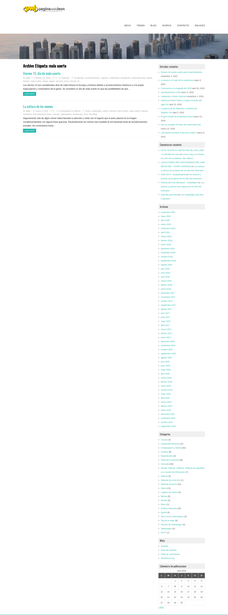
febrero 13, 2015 (43, 78)
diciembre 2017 (168, 293)
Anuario (164, 440)
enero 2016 (166, 386)
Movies (164, 500)
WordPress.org (167, 558)
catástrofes (115, 78)
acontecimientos (92, 78)
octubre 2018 (167, 256)
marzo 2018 (166, 281)
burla (88, 111)
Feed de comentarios (170, 554)
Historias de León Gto (170, 480)
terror (66, 81)
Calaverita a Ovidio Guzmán (173, 96)
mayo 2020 (166, 216)
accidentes (79, 78)
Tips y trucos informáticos (172, 516)
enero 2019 (166, 244)
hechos (26, 81)
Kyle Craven (122, 111)
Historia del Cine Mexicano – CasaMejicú (179, 182)
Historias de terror (169, 484)
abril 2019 (165, 232)
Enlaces (200, 25)
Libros (163, 488)
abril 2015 (165, 398)
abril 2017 (165, 325)
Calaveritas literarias (170, 444)
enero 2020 (166, 224)
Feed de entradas (169, 550)
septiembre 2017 (168, 305)
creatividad (96, 111)
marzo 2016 (166, 378)
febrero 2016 (166, 382)
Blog (153, 25)
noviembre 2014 (168, 418)
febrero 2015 (166, 406)
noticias (56, 114)
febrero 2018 (166, 285)
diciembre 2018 (168, 248)
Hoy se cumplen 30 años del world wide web (181, 124)
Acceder (164, 546)
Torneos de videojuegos (171, 524)
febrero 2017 (166, 333)
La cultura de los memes (38, 106)
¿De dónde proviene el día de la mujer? (178, 133)
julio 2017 (165, 313)
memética (27, 114)
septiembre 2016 (168, 353)
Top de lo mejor (168, 520)
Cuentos (164, 452)
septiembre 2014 (168, 426)
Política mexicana (169, 508)
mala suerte (36, 81)
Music (163, 504)
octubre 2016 (167, 349)
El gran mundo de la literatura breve (177, 116)
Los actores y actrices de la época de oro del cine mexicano (182, 186)
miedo (45, 81)
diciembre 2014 (168, 414)
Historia (164, 476)
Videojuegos (166, 528)
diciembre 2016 (168, 341)
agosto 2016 (166, 357)
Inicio (127, 25)
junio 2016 (165, 365)
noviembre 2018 (168, 252)
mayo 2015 (166, 394)
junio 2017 (165, 317)
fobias (149, 78)
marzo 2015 (166, 402)
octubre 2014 (167, 422)
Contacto (183, 25)
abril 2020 (165, 220)
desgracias (125, 78)
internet (112, 111)
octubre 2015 (167, 390)
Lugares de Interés (169, 492)
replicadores (66, 114)
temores (59, 81)
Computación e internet (70, 111)
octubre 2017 (167, 301)
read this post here (169, 195)
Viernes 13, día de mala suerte (41, 73)
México (164, 496)
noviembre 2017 (168, 297)
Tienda (141, 25)
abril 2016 (165, 374)
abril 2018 (165, 277)
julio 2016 (165, 361)
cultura (105, 111)
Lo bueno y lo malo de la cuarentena (177, 80)
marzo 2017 (166, 329)
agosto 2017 (166, 309)
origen (52, 81)
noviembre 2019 (168, 228)
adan (28, 78)
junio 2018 (165, 273)
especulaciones (139, 78)
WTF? (163, 532)
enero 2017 (166, 337)
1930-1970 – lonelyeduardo (173, 174)
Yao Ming (93, 114)
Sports (164, 512)
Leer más (29, 94)
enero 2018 (166, 289)
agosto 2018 (166, 265)
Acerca (166, 25)
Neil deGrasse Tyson (42, 114)
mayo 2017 (166, 321)
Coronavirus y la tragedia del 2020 (176, 88)
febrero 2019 (166, 240)
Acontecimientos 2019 (171, 92)
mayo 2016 (166, 370)
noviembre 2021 (168, 212)
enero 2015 (166, 410)
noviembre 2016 (168, 345)
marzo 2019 (166, 236)
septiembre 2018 (168, 261)
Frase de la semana (170, 460)
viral (86, 114)
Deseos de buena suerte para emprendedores (181, 72)
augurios (105, 78)
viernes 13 (74, 81)
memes (144, 111)
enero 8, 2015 (42, 111)
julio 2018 (165, 269)
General (65, 78)
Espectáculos (167, 456)
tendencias (78, 114)
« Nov (161, 607)
